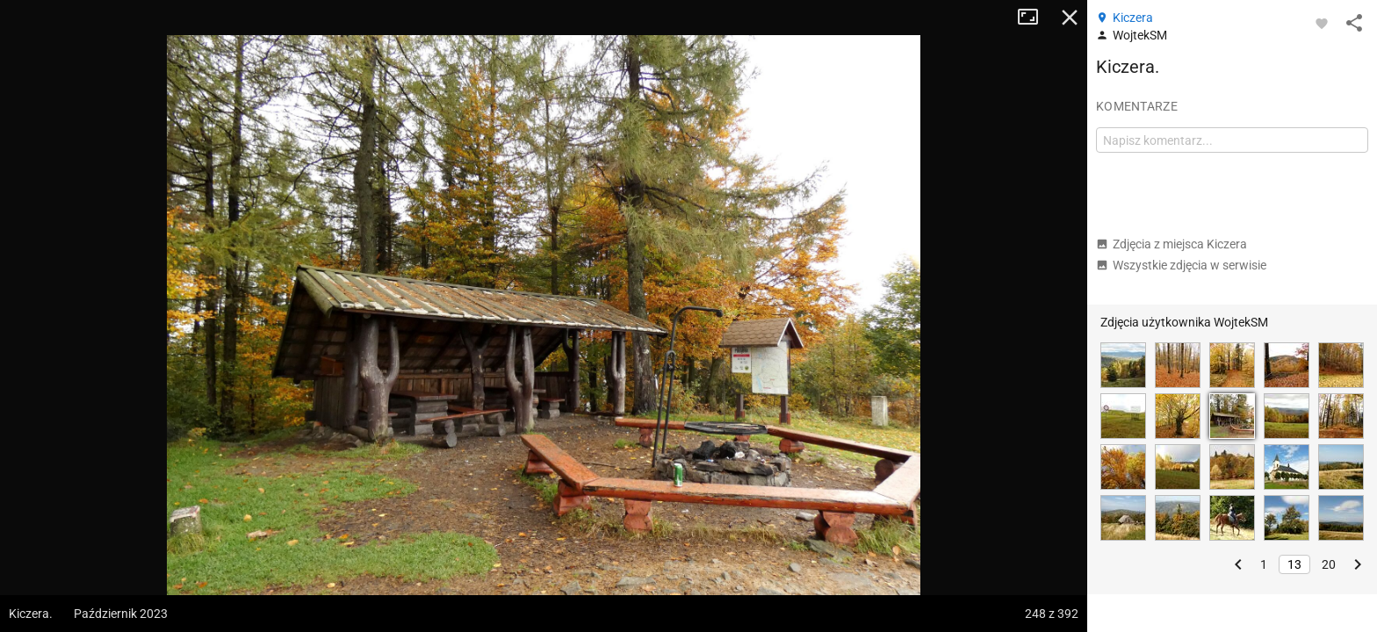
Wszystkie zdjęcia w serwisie (1181, 265)
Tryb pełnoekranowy (1034, 17)
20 (1329, 564)
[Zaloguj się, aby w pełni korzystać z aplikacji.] (1322, 23)
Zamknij (1069, 17)
